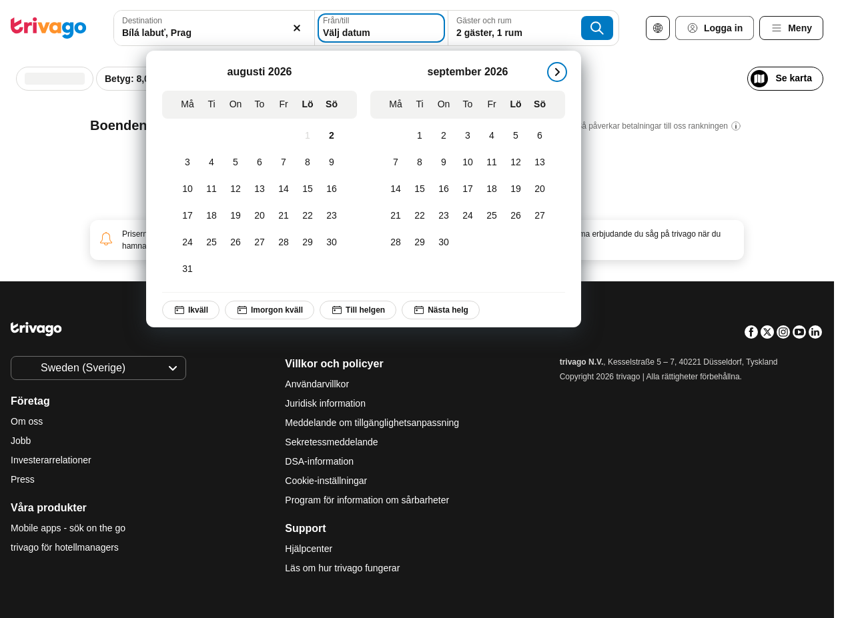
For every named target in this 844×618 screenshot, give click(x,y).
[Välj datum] (381, 28)
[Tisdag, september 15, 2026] (420, 189)
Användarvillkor (317, 384)
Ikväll (190, 310)
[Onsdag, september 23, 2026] (444, 216)
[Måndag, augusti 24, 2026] (187, 243)
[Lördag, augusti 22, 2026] (308, 216)
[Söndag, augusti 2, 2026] (332, 136)
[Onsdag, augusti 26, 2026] (236, 243)
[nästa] (557, 72)
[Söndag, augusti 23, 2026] (332, 216)
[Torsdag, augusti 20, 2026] (260, 216)
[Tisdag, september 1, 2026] (420, 136)
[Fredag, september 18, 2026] (492, 189)
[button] (214, 28)
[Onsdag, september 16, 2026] (444, 189)
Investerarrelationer (51, 460)
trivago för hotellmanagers (65, 547)
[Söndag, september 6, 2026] (540, 136)
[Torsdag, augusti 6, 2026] (260, 163)
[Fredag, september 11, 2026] (492, 163)
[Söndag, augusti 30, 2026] (332, 243)
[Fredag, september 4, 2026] (492, 136)
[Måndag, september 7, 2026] (396, 163)
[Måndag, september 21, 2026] (396, 216)
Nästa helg (440, 310)
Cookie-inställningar (327, 480)
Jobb (21, 440)
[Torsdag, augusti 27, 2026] (260, 243)
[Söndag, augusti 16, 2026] (332, 189)
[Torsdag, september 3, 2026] (468, 136)
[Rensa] (297, 28)
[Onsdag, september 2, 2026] (444, 136)
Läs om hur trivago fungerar (342, 568)
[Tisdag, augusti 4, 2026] (211, 163)
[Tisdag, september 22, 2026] (420, 216)
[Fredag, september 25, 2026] (492, 216)
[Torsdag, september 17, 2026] (468, 189)
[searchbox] (214, 33)
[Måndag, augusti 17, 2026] (187, 216)
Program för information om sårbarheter (367, 500)
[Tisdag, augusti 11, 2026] (211, 189)
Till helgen (358, 310)
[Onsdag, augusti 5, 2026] (236, 163)
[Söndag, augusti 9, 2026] (332, 163)
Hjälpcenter (308, 548)
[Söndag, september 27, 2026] (540, 216)
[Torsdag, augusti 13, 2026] (260, 189)
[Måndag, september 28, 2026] (396, 243)
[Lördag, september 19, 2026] (516, 189)
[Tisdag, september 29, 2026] (420, 243)
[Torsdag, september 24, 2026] (468, 216)
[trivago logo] (49, 28)
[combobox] (214, 28)
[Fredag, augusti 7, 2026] (284, 163)
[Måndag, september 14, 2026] (396, 189)
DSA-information (319, 461)
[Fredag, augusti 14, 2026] (284, 189)
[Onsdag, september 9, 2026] (444, 163)
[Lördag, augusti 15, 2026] (308, 189)
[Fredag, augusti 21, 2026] (284, 216)
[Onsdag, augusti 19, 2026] (236, 216)
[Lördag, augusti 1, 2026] (308, 136)
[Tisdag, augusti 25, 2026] (211, 243)
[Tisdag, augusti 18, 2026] (211, 216)
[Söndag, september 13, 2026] (540, 163)
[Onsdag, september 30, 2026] (444, 243)
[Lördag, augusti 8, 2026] (308, 163)
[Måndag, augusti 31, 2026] (187, 269)
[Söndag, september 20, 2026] (540, 189)
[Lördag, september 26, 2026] (516, 216)
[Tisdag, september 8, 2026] (420, 163)
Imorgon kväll (269, 310)
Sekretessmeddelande (331, 442)
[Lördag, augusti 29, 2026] (308, 243)
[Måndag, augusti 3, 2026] (187, 163)
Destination (142, 20)
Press (23, 479)
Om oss (27, 421)
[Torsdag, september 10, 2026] (468, 163)
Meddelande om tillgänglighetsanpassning (372, 422)
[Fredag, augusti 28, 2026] (284, 243)
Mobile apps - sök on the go (68, 528)
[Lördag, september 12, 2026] (516, 163)
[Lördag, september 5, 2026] (516, 136)
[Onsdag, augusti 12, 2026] (236, 189)
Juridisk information (325, 403)
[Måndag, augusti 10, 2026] (187, 189)
